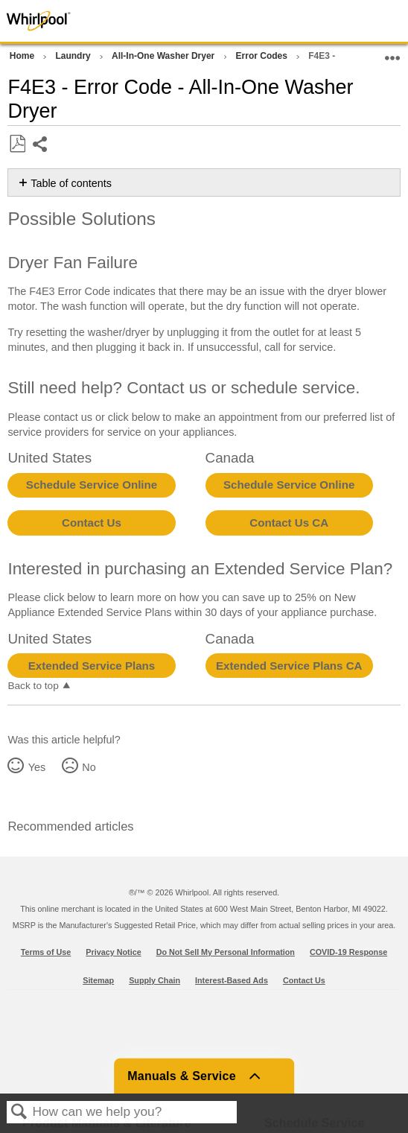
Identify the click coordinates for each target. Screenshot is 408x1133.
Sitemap (98, 980)
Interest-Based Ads (231, 980)
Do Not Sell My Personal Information (225, 952)
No (88, 767)
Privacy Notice (113, 952)
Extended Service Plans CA (289, 665)
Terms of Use (46, 952)
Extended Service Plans (91, 665)
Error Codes (263, 56)
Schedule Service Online (91, 484)
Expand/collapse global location (392, 53)
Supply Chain (154, 980)
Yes (36, 767)
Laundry (74, 56)
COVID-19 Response (348, 952)
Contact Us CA (288, 522)
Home (23, 56)
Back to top (32, 685)
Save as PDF (17, 144)
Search (19, 1112)
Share (40, 146)
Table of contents (71, 183)
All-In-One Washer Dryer (164, 56)
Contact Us (91, 522)
